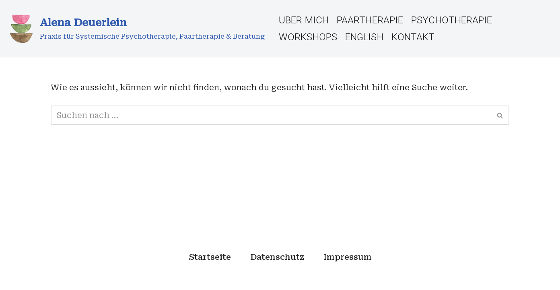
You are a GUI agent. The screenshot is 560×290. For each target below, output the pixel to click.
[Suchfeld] (271, 115)
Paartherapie (370, 20)
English (364, 37)
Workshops (308, 37)
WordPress (166, 279)
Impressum (347, 257)
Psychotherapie (451, 20)
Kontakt (413, 37)
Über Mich (304, 20)
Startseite (210, 257)
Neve (61, 279)
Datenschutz (277, 257)
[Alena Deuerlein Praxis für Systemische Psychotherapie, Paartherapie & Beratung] (135, 29)
